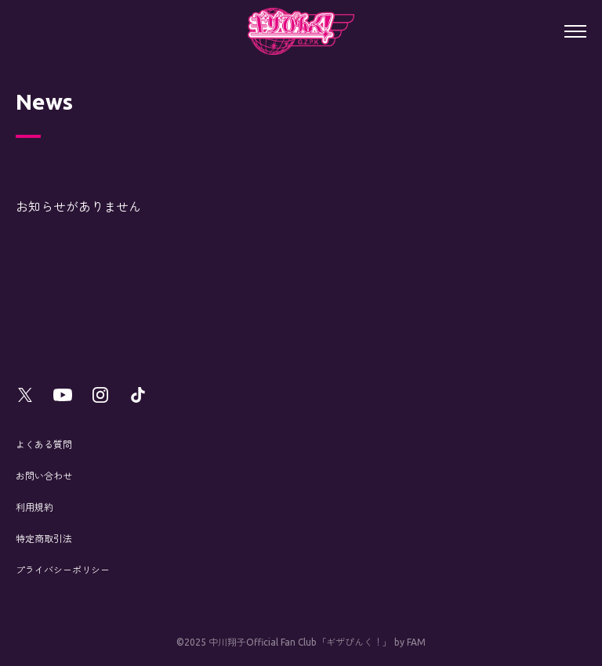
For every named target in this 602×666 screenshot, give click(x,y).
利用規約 (34, 507)
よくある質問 (44, 445)
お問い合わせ (44, 476)
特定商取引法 (44, 539)
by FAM (410, 642)
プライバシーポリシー (63, 570)
